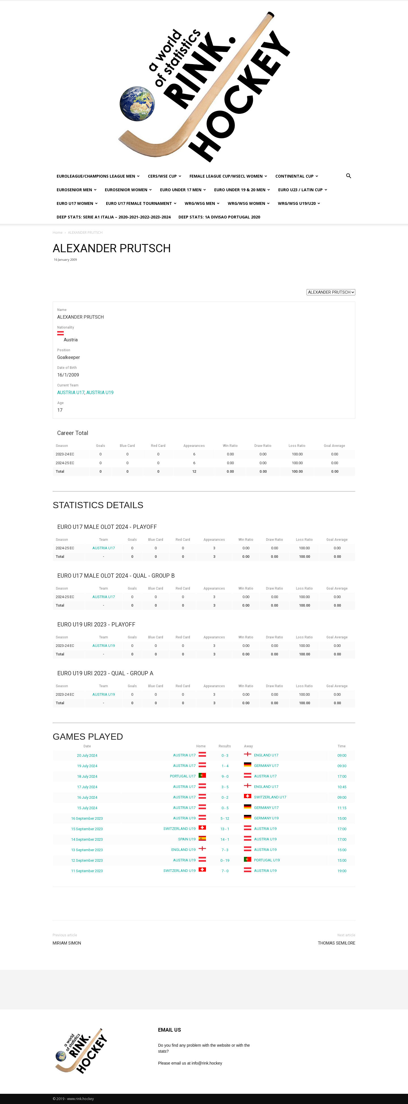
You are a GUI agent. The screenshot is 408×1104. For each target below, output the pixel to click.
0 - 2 (225, 797)
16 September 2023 (87, 818)
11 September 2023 (87, 871)
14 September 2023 (87, 839)
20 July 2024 (87, 755)
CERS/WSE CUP (164, 176)
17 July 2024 (87, 787)
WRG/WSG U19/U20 (299, 203)
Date (87, 746)
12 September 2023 (87, 860)
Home (58, 232)
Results (225, 746)
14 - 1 (224, 839)
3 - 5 (225, 787)
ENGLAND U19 (187, 850)
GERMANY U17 (261, 766)
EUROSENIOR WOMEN (128, 189)
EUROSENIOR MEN (77, 189)
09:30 (341, 766)
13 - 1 (224, 829)
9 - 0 (225, 776)
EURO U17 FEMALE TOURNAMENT (141, 203)
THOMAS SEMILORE (336, 943)
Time (342, 746)
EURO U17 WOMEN (77, 203)
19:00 (341, 871)
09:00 (341, 755)
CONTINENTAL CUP (296, 176)
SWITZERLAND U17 (265, 797)
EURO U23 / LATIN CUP (302, 189)
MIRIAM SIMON (67, 943)
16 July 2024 (87, 797)
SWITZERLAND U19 (183, 829)
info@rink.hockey (207, 1063)
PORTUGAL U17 (187, 776)
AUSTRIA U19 (100, 392)
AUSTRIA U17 (70, 392)
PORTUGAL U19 (262, 860)
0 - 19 (224, 860)
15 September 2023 (87, 829)
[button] (348, 176)
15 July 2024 (87, 808)
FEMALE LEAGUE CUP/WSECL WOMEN (228, 176)
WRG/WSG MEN (202, 203)
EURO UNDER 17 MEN (183, 189)
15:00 (341, 818)
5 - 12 (224, 818)
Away (248, 746)
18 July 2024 (87, 776)
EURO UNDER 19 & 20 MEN (242, 189)
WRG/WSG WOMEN (249, 203)
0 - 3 (225, 755)
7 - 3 (225, 850)
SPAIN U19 (191, 839)
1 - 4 (225, 766)
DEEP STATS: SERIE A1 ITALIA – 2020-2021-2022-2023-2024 (114, 217)
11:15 (341, 808)
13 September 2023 (87, 850)
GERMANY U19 (261, 818)
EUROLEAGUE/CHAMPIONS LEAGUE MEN (98, 176)
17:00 (341, 776)
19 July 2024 (87, 766)
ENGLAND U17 (261, 755)
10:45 (341, 787)
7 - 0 (225, 871)
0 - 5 (225, 808)
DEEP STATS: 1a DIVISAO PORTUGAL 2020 (219, 217)
